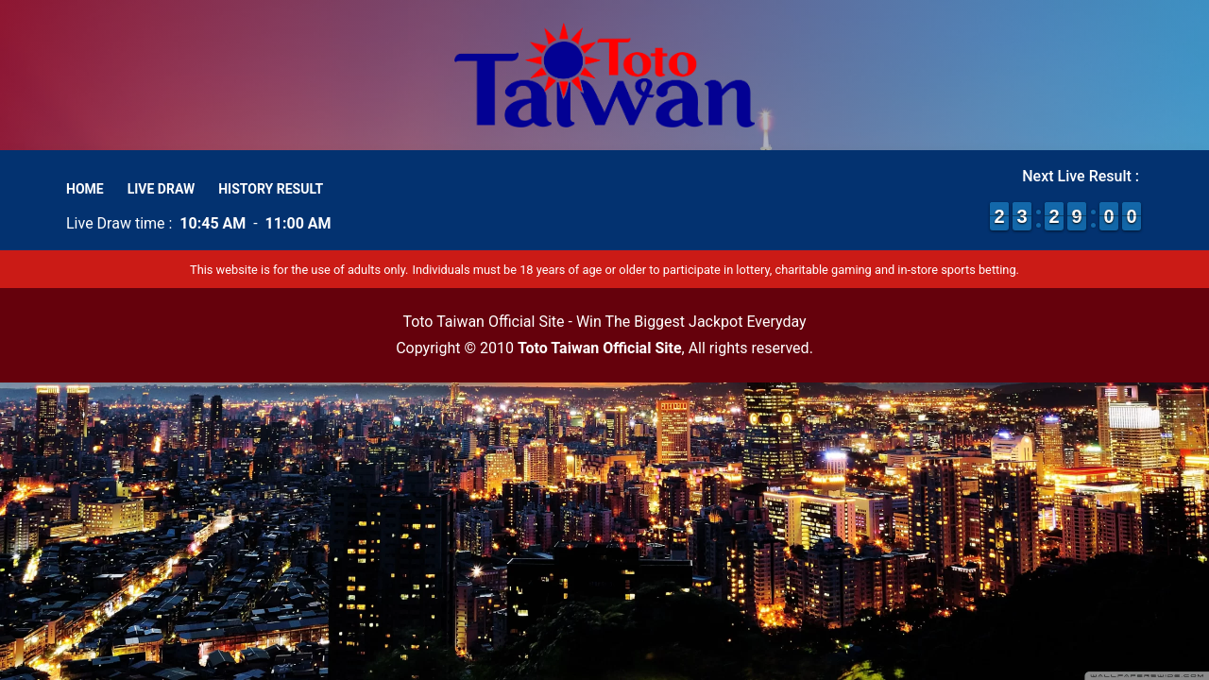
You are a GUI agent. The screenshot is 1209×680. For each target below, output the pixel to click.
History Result (270, 188)
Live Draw (162, 188)
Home (85, 188)
